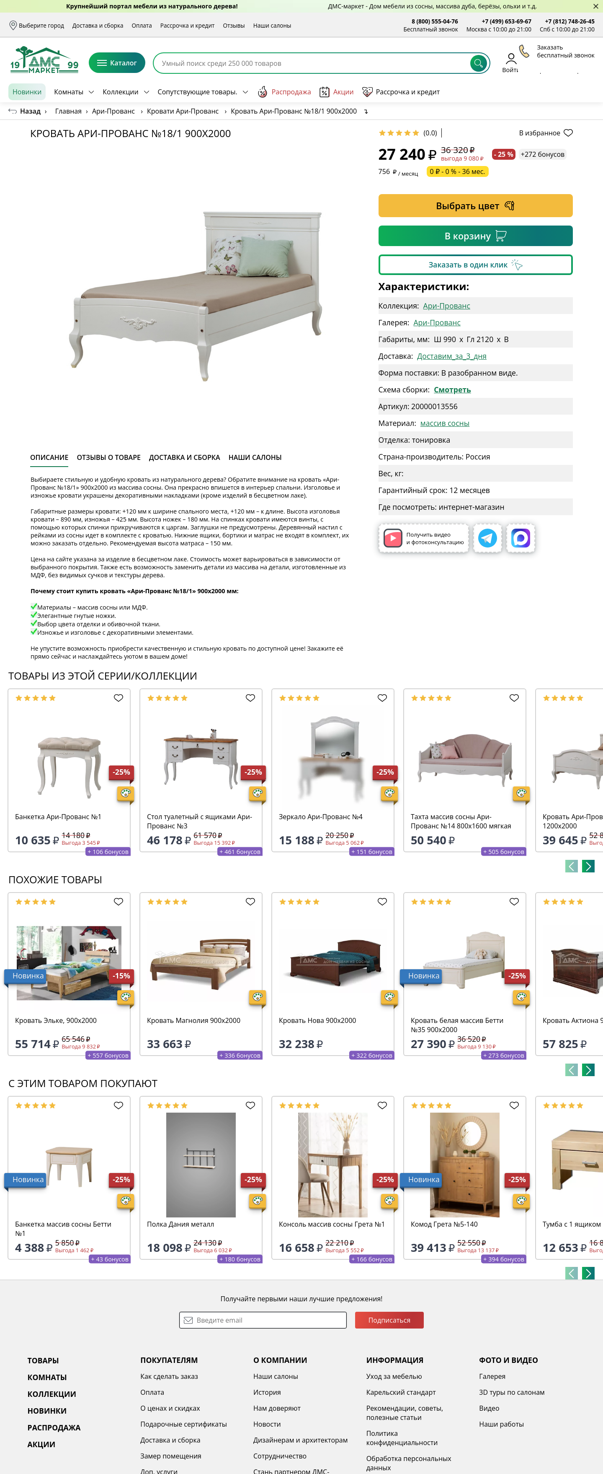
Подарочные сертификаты (183, 1424)
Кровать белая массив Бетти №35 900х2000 (457, 1025)
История (267, 1392)
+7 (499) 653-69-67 (506, 21)
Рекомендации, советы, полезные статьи (404, 1413)
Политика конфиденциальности (402, 1438)
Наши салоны (272, 25)
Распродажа (284, 92)
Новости (267, 1424)
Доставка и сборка (98, 25)
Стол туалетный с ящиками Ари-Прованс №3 (199, 821)
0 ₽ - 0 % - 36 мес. (457, 171)
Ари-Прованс (446, 306)
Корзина (582, 62)
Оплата (142, 25)
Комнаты (68, 91)
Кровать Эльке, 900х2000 (56, 1020)
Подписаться (389, 1320)
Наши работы (501, 1424)
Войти (511, 62)
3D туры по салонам (511, 1392)
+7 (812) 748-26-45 (570, 21)
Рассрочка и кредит (187, 25)
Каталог (117, 62)
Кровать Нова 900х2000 (317, 1020)
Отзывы (234, 25)
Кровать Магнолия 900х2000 (193, 1020)
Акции (337, 92)
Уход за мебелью (394, 1376)
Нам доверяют (277, 1408)
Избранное (544, 62)
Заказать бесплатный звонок (556, 91)
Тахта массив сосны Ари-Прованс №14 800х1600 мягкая (461, 821)
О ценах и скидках (170, 1408)
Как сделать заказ (169, 1376)
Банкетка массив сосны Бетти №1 (63, 1229)
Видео (489, 1408)
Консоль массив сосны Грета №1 (332, 1224)
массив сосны (444, 423)
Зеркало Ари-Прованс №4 (321, 816)
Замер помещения (170, 1456)
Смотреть (452, 389)
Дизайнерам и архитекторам (300, 1440)
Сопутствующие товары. (197, 91)
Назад (30, 111)
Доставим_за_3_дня (452, 356)
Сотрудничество (280, 1456)
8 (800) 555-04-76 (435, 21)
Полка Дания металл (180, 1224)
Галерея (492, 1376)
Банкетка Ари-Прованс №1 (58, 816)
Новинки (27, 91)
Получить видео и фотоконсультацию (424, 538)
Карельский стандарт (401, 1392)
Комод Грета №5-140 (444, 1224)
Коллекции (120, 91)
